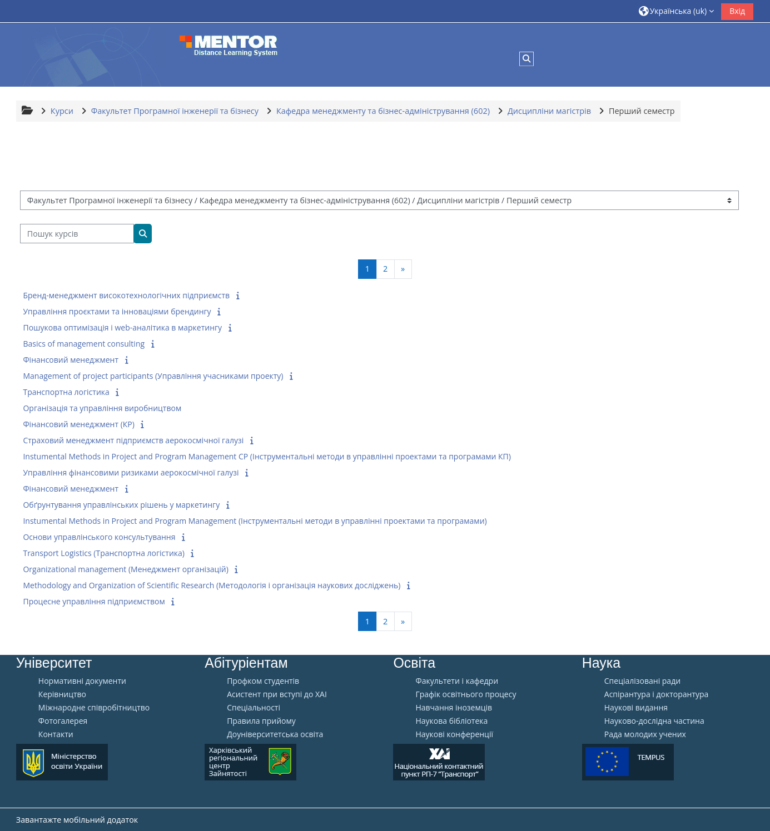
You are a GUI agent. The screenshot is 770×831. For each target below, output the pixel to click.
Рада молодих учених (645, 734)
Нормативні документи (82, 681)
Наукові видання (636, 708)
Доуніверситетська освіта (275, 734)
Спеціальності (253, 708)
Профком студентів (263, 681)
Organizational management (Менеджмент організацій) (125, 569)
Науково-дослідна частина (654, 721)
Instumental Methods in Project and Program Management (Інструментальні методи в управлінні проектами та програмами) (254, 520)
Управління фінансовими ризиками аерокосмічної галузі (131, 472)
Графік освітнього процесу (465, 694)
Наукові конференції (454, 734)
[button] (676, 10)
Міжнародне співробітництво (94, 708)
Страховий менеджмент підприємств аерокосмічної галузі (133, 440)
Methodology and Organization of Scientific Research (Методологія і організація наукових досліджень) (211, 585)
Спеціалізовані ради (642, 681)
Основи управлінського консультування (99, 537)
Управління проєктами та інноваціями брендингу (117, 311)
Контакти (55, 734)
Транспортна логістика (66, 392)
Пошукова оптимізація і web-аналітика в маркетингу (122, 327)
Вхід (737, 11)
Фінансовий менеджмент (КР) (78, 424)
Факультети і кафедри (456, 681)
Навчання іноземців (453, 708)
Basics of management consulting (84, 343)
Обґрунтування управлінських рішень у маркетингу (121, 504)
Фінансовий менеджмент (70, 359)
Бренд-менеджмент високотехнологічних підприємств (126, 295)
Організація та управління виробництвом (102, 408)
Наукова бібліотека (451, 721)
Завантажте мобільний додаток (77, 819)
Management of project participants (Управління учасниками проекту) (153, 376)
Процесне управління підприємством (94, 601)
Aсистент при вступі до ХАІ (277, 694)
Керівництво (62, 694)
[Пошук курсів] (77, 233)
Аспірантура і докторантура (656, 694)
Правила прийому (261, 721)
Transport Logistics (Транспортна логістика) (104, 553)
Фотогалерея (62, 721)
